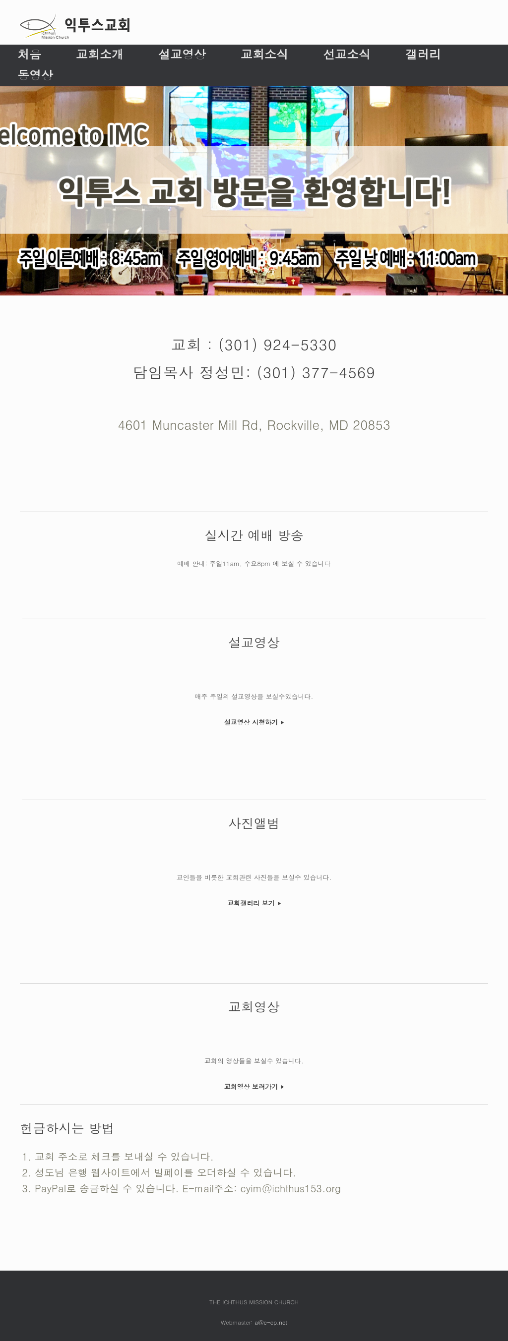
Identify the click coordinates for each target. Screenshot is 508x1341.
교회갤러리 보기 (254, 903)
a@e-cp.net (270, 1322)
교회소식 (264, 54)
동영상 (35, 74)
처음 (29, 54)
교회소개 (100, 54)
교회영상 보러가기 (254, 1086)
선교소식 (347, 54)
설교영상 (182, 54)
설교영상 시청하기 (254, 722)
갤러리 (423, 54)
